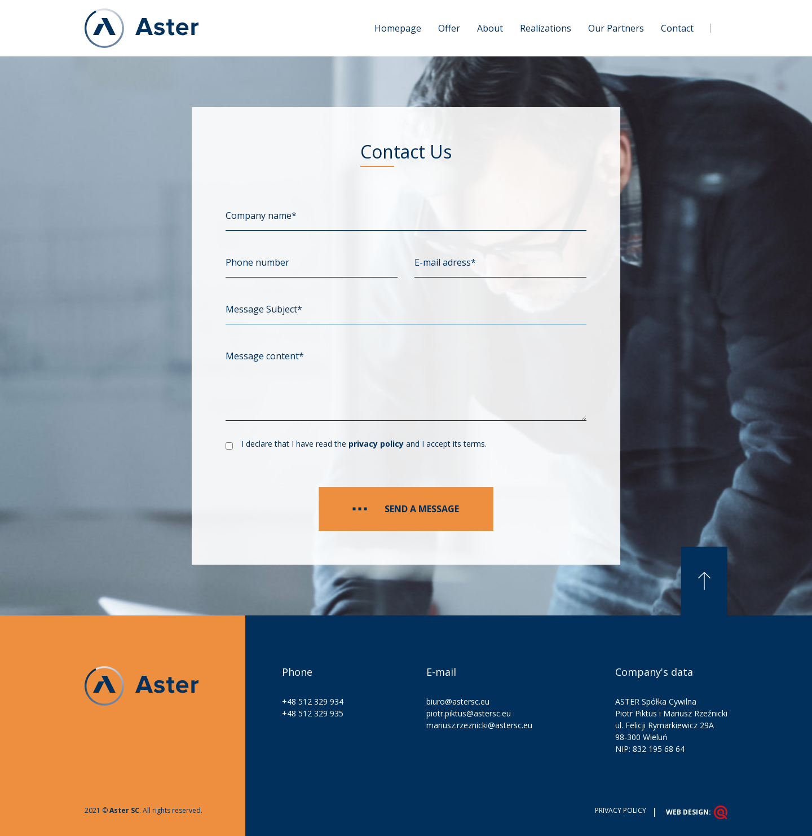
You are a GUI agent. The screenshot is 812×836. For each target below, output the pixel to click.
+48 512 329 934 (312, 701)
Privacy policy (620, 810)
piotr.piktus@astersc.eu (468, 713)
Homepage (397, 28)
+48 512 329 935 (312, 713)
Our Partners (616, 28)
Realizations (545, 28)
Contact (677, 28)
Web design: (696, 812)
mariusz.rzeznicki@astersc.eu (479, 725)
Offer (449, 28)
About (490, 28)
